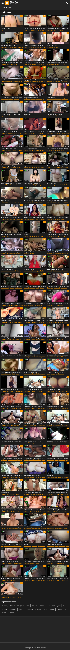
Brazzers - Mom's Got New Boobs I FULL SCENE (58, 234)
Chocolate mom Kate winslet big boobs (35, 561)
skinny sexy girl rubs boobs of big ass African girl (35, 458)
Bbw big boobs (51, 183)
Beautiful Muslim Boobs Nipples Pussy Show (58, 166)
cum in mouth (45, 494)
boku (45, 609)
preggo (32, 253)
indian (62, 374)
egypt (10, 305)
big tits (15, 64)
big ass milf (66, 391)
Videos (9, 8)
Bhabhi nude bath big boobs (9, 131)
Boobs (26, 544)
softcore (26, 47)
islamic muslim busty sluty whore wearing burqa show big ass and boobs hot (35, 286)
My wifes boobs (5, 80)
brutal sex (21, 150)
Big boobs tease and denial (32, 183)
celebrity (38, 563)
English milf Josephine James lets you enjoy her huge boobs (12, 510)
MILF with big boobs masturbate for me (58, 527)
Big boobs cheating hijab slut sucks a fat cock (12, 458)
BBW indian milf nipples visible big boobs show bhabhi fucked (58, 355)
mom (51, 30)
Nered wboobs (5, 200)
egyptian (14, 305)
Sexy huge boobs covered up (32, 441)
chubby (40, 167)
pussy (25, 30)
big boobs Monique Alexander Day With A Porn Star (35, 217)
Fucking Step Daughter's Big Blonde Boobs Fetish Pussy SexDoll (12, 578)
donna (52, 609)
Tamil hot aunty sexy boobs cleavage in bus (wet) (35, 578)
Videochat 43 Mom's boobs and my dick (58, 492)
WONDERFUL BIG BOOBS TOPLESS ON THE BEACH (35, 303)
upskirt (49, 116)
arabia (4, 609)
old (66, 609)
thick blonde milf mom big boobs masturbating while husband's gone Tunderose (58, 321)
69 (54, 374)
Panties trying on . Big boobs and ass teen (35, 28)
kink (37, 150)
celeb (8, 236)
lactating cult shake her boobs (9, 389)
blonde (42, 322)
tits (66, 185)
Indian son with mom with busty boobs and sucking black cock (12, 355)
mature (55, 30)
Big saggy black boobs (30, 80)
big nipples (42, 529)
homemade (12, 81)
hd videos (56, 47)
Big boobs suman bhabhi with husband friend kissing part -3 (58, 63)
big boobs (4, 116)
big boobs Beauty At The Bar (55, 269)
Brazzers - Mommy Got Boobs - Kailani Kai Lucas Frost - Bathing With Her (58, 510)
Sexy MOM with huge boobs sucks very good (58, 286)
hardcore (40, 339)
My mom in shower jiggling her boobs (11, 97)
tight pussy (17, 563)
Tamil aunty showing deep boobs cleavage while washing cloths (58, 303)
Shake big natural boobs (31, 149)
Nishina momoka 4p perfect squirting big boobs (12, 527)
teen (48, 30)
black (33, 202)
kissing (54, 64)
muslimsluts (57, 167)
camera (4, 613)
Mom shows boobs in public (55, 406)
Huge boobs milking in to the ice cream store (12, 217)
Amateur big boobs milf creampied (11, 183)
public (10, 580)
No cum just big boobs (30, 372)
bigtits (38, 322)
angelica (38, 609)
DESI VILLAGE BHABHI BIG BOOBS (56, 372)
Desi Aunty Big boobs (7, 269)
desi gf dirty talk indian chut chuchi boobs (58, 28)
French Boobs (51, 97)
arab (52, 167)
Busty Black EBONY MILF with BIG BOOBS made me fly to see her (35, 200)
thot (48, 133)
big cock (8, 185)
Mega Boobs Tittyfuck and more (10, 45)
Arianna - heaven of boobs (8, 149)
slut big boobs (5, 492)
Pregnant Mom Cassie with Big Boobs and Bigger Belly (35, 252)
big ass (30, 30)
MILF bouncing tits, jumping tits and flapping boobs (58, 217)
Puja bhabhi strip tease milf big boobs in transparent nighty (35, 131)
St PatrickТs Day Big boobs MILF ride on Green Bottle (35, 510)
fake (64, 606)
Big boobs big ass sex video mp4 (10, 114)
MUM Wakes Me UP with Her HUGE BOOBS (35, 63)
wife (44, 99)
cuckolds (52, 606)
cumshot (39, 425)
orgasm (3, 529)
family (12, 606)
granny (21, 271)
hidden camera (22, 133)
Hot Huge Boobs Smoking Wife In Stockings (35, 389)
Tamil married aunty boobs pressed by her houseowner (58, 200)
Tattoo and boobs (52, 45)
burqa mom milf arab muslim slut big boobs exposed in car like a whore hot (58, 441)
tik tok (63, 133)
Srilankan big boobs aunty (54, 544)
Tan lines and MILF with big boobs (33, 45)
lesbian (64, 529)
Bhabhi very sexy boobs (31, 97)
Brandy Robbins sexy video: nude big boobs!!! (12, 475)
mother (29, 150)
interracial (7, 219)
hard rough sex (40, 460)
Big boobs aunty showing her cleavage (58, 458)
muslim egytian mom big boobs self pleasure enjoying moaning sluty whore (12, 303)
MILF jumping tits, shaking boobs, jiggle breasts (58, 149)
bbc (11, 219)
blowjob (55, 236)
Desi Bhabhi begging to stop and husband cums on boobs (12, 441)
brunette (21, 81)
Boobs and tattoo (29, 269)
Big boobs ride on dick (53, 389)
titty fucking (4, 47)
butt (20, 167)
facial (48, 288)
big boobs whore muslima (54, 114)
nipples (58, 374)
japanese (43, 606)
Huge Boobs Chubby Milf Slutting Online (12, 424)
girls (59, 606)
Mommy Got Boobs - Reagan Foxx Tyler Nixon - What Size (35, 338)
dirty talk (64, 64)
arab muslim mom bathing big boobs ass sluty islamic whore (12, 372)
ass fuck (9, 116)
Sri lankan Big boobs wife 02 (9, 338)
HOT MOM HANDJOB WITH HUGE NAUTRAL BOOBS (35, 424)
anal (63, 339)
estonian (41, 116)
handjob (34, 425)
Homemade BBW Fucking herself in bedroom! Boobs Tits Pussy (58, 80)
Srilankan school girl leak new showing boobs (58, 338)
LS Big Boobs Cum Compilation (32, 492)
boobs (49, 167)
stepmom (3, 408)
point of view (46, 167)
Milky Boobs (50, 475)
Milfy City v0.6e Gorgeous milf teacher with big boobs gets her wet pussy (12, 406)
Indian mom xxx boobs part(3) (9, 561)
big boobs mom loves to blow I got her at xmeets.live (35, 321)
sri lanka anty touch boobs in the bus (34, 527)
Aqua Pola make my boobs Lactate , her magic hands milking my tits (12, 596)
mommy (5, 606)
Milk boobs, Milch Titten (54, 252)
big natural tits (44, 47)
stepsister (19, 408)
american (38, 219)
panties (42, 30)
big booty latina (16, 116)
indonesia (29, 609)
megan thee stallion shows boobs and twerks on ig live (58, 131)
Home (3, 8)
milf (59, 30)
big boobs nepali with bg (8, 166)
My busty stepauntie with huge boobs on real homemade (12, 252)
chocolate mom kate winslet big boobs (12, 234)
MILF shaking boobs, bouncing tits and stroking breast (58, 578)
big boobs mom (5, 28)
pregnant (26, 253)
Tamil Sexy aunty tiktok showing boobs (35, 406)
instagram (53, 133)
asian (61, 30)
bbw (2, 30)
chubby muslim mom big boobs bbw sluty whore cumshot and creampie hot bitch (12, 286)
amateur (20, 47)
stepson (13, 408)
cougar (19, 511)
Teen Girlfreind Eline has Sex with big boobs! (12, 544)
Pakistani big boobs (6, 321)
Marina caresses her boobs (32, 475)
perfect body (36, 30)
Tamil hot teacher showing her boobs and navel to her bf (12, 63)
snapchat (58, 133)
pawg (42, 219)
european (35, 116)
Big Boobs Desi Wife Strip (31, 355)
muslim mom (65, 167)
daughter (20, 606)
